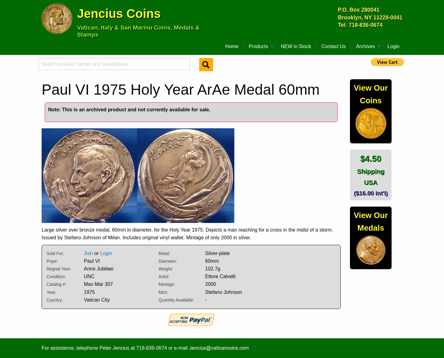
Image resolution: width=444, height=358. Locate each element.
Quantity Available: (176, 300)
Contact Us (333, 46)
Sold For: (55, 253)
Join (88, 253)
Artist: (164, 276)
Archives (365, 46)
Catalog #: (56, 284)
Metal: (164, 253)
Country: (55, 300)
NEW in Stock (296, 46)
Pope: (52, 261)
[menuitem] (44, 44)
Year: (51, 292)
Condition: (56, 276)
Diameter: (167, 261)
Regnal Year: (59, 268)
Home (232, 46)
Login (394, 46)
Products (258, 46)
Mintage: (166, 284)
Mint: (163, 292)
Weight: (165, 268)
